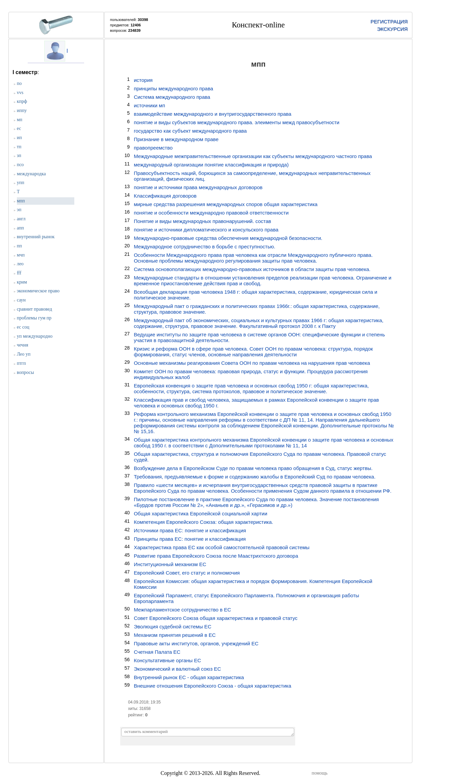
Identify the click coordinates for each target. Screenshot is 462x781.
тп (19, 146)
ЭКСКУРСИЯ (392, 29)
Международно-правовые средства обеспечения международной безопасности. (228, 238)
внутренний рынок (36, 236)
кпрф (22, 101)
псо (20, 164)
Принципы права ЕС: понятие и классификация (190, 539)
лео (20, 263)
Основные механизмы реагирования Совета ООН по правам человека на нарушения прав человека (252, 363)
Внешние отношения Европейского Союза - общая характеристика (212, 686)
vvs (20, 92)
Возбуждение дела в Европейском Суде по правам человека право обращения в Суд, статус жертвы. (253, 468)
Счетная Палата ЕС (157, 652)
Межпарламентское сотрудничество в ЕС (182, 609)
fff (19, 272)
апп (20, 227)
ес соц (23, 327)
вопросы (25, 372)
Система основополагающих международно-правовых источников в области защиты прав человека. (252, 269)
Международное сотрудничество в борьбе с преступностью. (204, 246)
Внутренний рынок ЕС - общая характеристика (189, 677)
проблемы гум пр (34, 317)
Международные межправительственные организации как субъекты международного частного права (253, 156)
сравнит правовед (34, 309)
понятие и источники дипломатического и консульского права (206, 229)
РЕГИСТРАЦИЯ (389, 21)
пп (19, 245)
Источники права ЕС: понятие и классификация (190, 530)
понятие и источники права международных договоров (198, 187)
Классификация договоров (165, 196)
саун (21, 300)
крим (22, 282)
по (19, 83)
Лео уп (24, 354)
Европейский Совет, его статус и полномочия (187, 573)
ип (19, 137)
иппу (22, 110)
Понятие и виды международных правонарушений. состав (202, 221)
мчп (21, 255)
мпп (21, 200)
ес (19, 128)
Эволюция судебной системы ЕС (172, 626)
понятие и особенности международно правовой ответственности (211, 213)
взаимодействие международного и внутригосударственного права (212, 114)
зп (19, 155)
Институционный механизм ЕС (170, 564)
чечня (22, 345)
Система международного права (172, 97)
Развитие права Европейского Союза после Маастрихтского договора (216, 556)
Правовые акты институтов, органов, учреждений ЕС (196, 643)
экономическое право (38, 290)
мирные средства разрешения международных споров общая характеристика (225, 204)
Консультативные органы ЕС (167, 660)
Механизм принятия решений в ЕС (174, 635)
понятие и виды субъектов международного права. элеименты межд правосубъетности (236, 122)
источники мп (149, 105)
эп (19, 209)
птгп (21, 363)
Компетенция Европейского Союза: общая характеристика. (203, 522)
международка (31, 173)
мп (19, 119)
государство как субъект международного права (190, 131)
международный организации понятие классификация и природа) (211, 165)
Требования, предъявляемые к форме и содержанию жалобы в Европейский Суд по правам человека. (255, 476)
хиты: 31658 (139, 708)
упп (20, 182)
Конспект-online (258, 25)
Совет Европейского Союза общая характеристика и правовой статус (216, 618)
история (143, 80)
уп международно (35, 336)
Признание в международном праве (176, 139)
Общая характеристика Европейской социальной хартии (200, 513)
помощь (320, 773)
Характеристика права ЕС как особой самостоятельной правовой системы (221, 547)
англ (21, 218)
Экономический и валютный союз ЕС (177, 669)
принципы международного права (173, 88)
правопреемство (153, 148)
